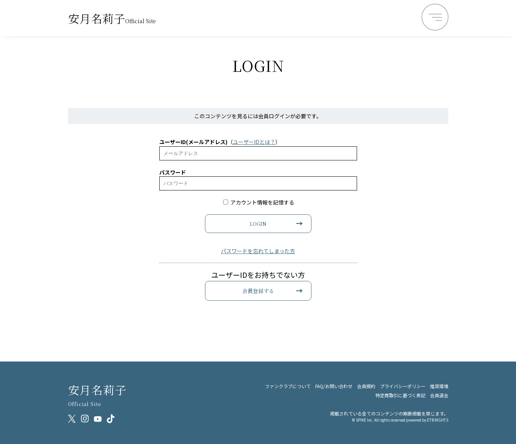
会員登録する (258, 291)
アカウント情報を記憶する (258, 202)
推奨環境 (439, 386)
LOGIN (258, 223)
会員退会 (439, 395)
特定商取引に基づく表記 (400, 395)
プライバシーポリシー (403, 386)
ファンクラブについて (288, 386)
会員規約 (366, 386)
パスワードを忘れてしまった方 (258, 251)
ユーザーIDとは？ (254, 142)
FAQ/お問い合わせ (333, 386)
